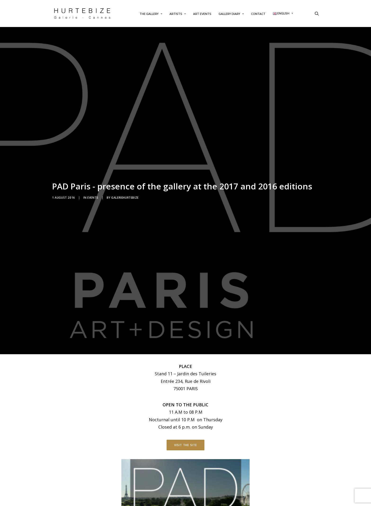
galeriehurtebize (125, 173)
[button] (317, 13)
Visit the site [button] (185, 395)
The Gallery (151, 14)
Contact (258, 14)
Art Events (202, 14)
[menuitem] (150, 13)
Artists (177, 14)
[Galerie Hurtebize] (82, 13)
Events (92, 173)
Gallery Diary (231, 14)
